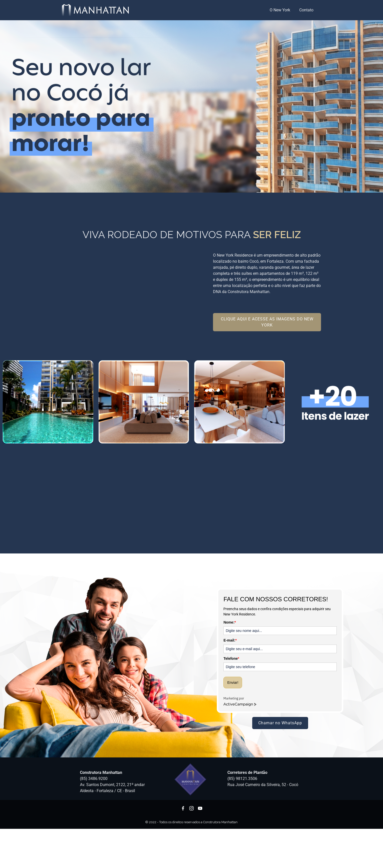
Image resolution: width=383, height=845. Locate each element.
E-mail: (230, 640)
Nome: (229, 622)
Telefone (231, 658)
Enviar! (232, 683)
